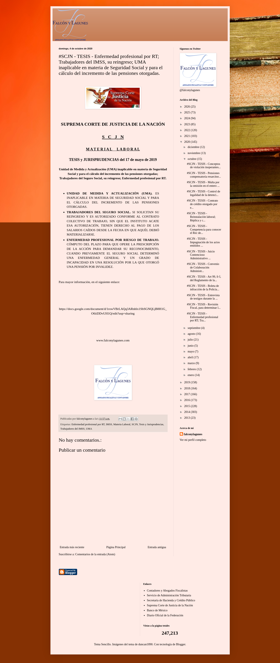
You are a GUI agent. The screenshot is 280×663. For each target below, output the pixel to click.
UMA (89, 428)
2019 (187, 382)
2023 (187, 124)
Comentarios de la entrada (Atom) (95, 554)
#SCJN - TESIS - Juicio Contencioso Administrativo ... (201, 255)
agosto (192, 333)
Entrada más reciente (72, 547)
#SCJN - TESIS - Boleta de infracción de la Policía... (203, 287)
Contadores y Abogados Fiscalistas (167, 590)
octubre (192, 158)
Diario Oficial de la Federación (165, 615)
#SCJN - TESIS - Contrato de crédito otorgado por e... (202, 204)
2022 (187, 130)
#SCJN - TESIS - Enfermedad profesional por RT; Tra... (202, 317)
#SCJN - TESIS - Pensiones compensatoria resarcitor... (204, 175)
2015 (187, 406)
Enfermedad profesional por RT (88, 424)
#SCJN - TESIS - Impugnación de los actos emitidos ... (203, 242)
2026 (187, 106)
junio (191, 345)
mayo (191, 351)
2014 (187, 412)
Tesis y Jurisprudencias (151, 424)
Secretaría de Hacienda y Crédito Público (171, 600)
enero (191, 375)
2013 (187, 417)
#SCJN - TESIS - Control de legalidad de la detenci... (203, 193)
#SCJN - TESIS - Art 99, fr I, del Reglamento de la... (204, 278)
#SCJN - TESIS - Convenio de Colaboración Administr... (203, 267)
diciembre (194, 147)
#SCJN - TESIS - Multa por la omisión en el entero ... (203, 184)
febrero (192, 369)
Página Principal (116, 547)
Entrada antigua (157, 547)
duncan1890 (145, 644)
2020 (187, 141)
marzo (192, 363)
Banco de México (157, 610)
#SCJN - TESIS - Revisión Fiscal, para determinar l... (204, 306)
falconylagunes (193, 434)
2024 (187, 118)
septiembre (194, 328)
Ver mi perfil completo (193, 439)
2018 (187, 388)
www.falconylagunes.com (113, 340)
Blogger (180, 644)
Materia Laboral (121, 424)
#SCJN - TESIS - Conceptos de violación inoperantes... (204, 165)
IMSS (109, 424)
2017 (187, 394)
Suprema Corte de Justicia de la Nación (170, 605)
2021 (187, 136)
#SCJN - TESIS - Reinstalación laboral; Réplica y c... (201, 217)
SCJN (135, 424)
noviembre (194, 153)
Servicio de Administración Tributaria (169, 595)
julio (191, 339)
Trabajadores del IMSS (72, 428)
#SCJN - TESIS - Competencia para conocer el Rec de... (204, 229)
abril (191, 357)
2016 (187, 400)
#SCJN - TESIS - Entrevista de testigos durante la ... (203, 297)
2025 (187, 112)
